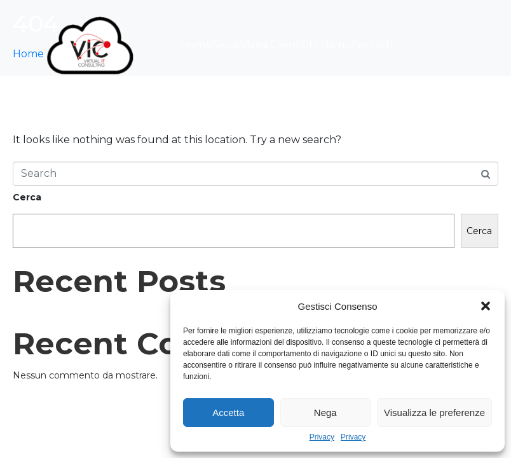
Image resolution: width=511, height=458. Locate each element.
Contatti (371, 45)
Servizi (228, 45)
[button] (485, 306)
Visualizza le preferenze (434, 412)
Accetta (228, 412)
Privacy (322, 437)
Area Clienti (273, 45)
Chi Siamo (326, 45)
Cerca (27, 197)
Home (196, 45)
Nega (325, 412)
